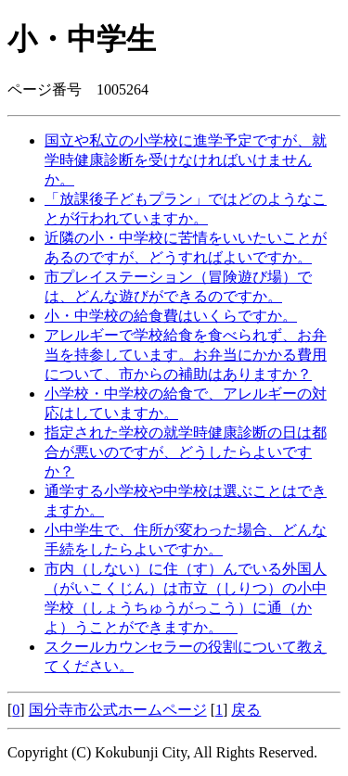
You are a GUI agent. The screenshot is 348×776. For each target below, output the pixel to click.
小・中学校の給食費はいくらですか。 (171, 316)
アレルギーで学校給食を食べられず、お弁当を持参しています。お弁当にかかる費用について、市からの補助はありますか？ (186, 354)
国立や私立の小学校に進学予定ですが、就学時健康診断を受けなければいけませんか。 (186, 160)
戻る (246, 710)
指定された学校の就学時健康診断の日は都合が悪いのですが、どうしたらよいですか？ (186, 452)
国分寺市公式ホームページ (118, 710)
